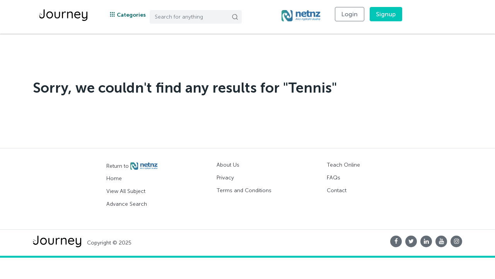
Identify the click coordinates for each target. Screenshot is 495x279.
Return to (131, 166)
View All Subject (125, 191)
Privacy (225, 177)
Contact (336, 190)
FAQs (333, 177)
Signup (386, 14)
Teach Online (343, 165)
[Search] (196, 17)
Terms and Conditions (244, 190)
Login (349, 14)
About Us (228, 165)
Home (114, 178)
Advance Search (126, 204)
